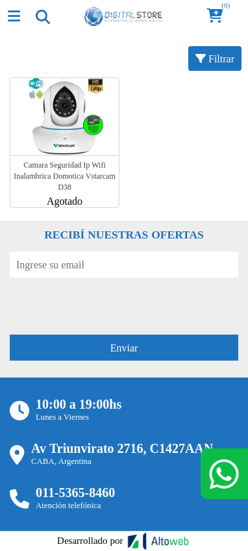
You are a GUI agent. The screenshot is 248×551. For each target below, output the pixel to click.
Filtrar (214, 58)
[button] (218, 16)
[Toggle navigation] (42, 16)
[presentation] (108, 302)
